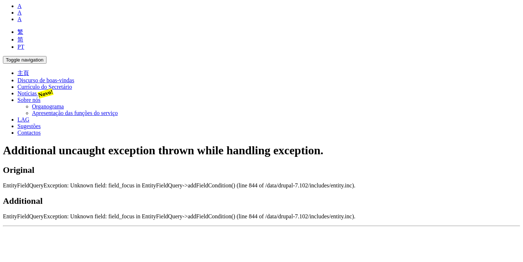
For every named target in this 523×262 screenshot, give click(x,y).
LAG (23, 119)
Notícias (35, 93)
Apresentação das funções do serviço (75, 113)
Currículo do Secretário (44, 87)
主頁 (23, 73)
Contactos (29, 133)
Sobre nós (29, 100)
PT (20, 47)
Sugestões (29, 126)
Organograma (48, 106)
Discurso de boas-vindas (45, 80)
